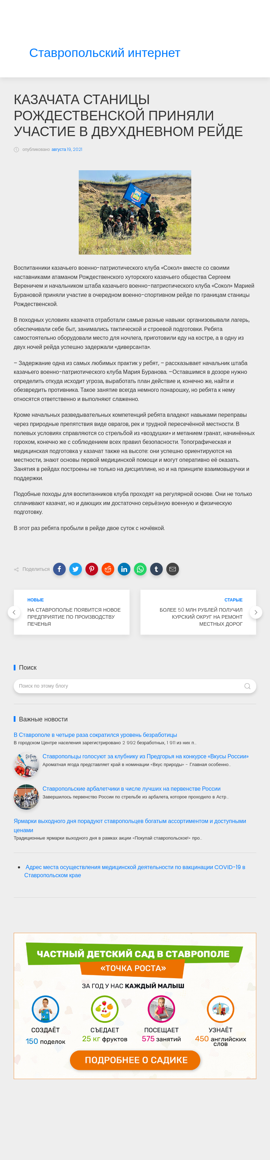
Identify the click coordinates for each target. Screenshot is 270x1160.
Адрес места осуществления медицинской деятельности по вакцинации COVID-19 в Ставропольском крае (134, 871)
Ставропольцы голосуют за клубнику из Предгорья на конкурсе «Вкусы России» (146, 756)
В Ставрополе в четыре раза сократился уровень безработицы (95, 735)
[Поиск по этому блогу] (135, 686)
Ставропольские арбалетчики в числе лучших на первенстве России (131, 789)
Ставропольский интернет (104, 52)
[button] (59, 569)
